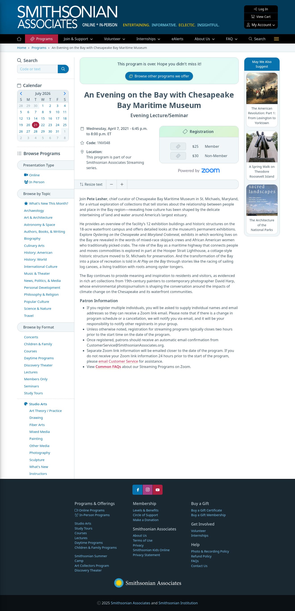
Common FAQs (108, 366)
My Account (259, 24)
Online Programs (90, 510)
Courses (81, 533)
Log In (261, 9)
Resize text (91, 184)
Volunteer (112, 38)
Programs (41, 39)
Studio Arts (35, 404)
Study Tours (83, 528)
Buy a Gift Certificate (206, 510)
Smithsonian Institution (178, 603)
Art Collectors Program (92, 565)
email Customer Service (118, 361)
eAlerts (177, 38)
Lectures (81, 538)
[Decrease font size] (111, 184)
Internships (146, 38)
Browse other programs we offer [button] (159, 76)
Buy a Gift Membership (208, 515)
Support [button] (76, 38)
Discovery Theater (88, 570)
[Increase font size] (122, 184)
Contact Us (199, 566)
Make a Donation (146, 520)
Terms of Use (143, 540)
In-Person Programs (92, 515)
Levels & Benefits (146, 510)
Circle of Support (145, 515)
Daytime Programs (89, 542)
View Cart (260, 17)
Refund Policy (201, 556)
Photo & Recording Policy (210, 551)
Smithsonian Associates (130, 603)
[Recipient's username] (37, 69)
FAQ (234, 38)
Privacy (138, 545)
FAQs (195, 561)
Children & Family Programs (96, 547)
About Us (203, 38)
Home (21, 48)
